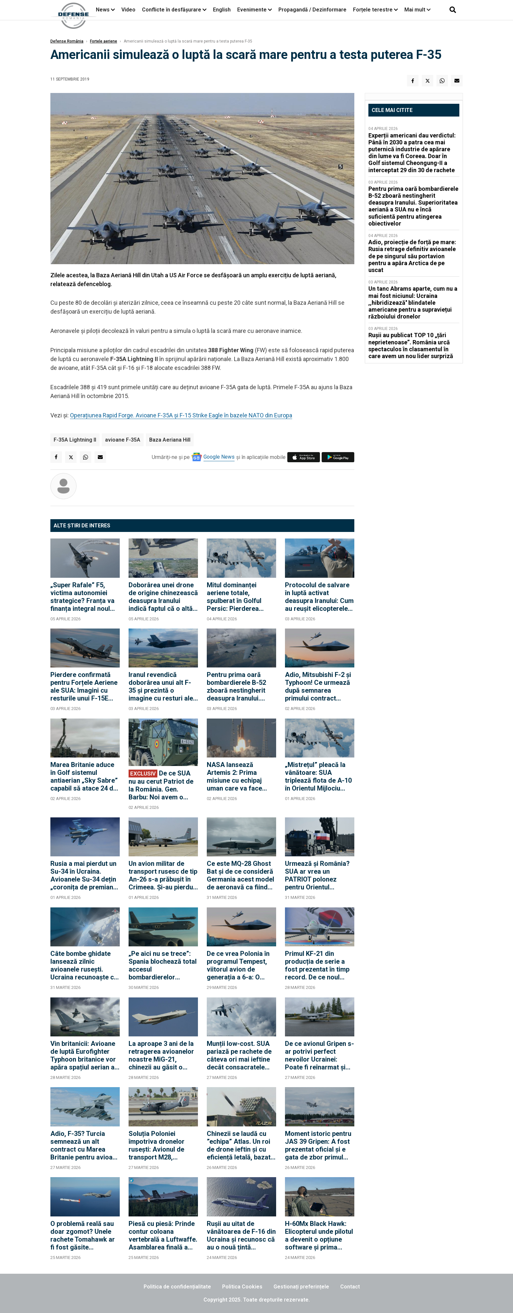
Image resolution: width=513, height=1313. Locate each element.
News (103, 10)
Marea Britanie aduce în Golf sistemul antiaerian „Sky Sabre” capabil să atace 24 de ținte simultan (84, 776)
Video (128, 10)
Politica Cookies (242, 1287)
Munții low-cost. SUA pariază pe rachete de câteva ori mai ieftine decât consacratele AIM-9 (239, 1055)
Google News (219, 457)
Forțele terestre (373, 10)
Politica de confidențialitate (177, 1287)
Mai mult (417, 10)
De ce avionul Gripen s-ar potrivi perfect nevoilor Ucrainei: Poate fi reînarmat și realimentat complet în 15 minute (319, 1055)
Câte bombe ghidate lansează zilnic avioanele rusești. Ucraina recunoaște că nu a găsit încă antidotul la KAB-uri (83, 965)
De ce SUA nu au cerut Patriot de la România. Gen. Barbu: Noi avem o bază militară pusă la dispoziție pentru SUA (161, 785)
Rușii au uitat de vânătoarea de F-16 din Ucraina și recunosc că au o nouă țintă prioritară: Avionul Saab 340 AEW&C (241, 1235)
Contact (350, 1287)
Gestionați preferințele (301, 1287)
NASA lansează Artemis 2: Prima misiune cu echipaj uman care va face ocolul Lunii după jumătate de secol (234, 776)
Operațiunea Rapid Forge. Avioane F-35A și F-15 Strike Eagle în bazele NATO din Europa (181, 415)
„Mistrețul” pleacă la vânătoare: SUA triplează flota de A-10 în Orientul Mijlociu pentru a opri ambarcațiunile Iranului (319, 776)
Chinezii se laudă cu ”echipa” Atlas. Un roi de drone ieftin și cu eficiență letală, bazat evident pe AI (239, 1145)
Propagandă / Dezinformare (312, 10)
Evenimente (252, 10)
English (222, 10)
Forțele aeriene (103, 41)
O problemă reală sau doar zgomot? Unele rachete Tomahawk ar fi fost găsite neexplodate (82, 1235)
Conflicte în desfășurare (171, 10)
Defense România (66, 41)
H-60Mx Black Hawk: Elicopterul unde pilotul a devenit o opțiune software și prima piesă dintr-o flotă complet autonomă (319, 1235)
